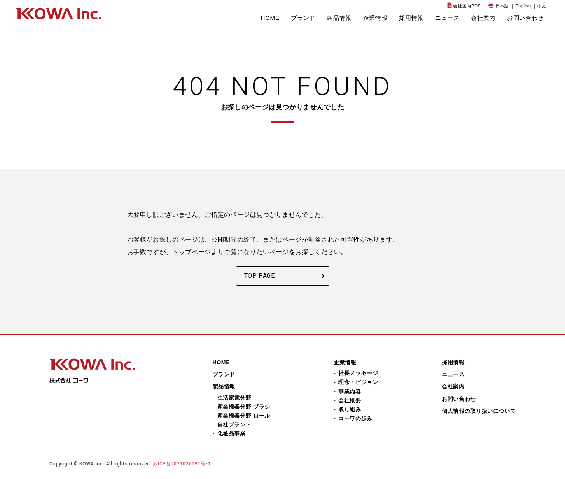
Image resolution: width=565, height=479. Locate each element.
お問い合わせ (525, 17)
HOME (270, 17)
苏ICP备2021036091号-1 (182, 464)
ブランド (303, 17)
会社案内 (483, 17)
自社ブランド (234, 424)
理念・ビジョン (358, 382)
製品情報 (339, 17)
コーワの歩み (355, 418)
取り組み (349, 409)
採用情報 (411, 17)
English (523, 6)
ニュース (447, 17)
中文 (541, 6)
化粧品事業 (231, 433)
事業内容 (349, 391)
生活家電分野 (234, 398)
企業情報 (375, 17)
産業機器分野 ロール (243, 415)
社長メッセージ (358, 373)
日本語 (502, 6)
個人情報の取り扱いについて (479, 411)
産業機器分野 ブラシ (243, 407)
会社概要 (349, 400)
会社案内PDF (467, 6)
